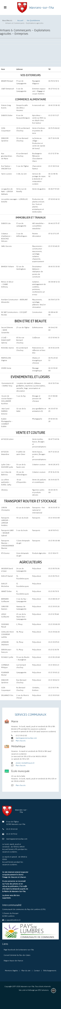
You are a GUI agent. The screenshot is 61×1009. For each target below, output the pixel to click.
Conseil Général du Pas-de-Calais (17, 955)
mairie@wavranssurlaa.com (26, 738)
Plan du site (25, 970)
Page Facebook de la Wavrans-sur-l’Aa (19, 950)
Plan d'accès (20, 741)
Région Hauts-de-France (13, 961)
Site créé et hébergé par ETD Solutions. (34, 991)
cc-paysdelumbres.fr (12, 920)
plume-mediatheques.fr (25, 763)
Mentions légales (11, 970)
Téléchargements (49, 970)
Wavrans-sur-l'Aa (41, 7)
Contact (37, 970)
